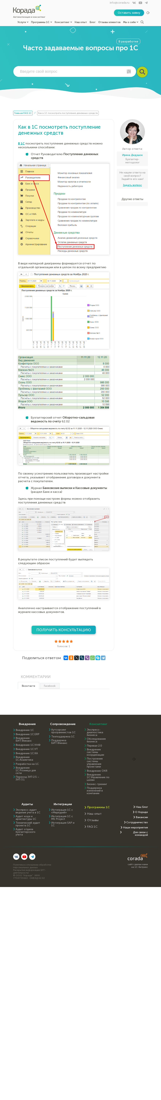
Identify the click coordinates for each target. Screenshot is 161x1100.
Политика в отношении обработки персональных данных (32, 866)
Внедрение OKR (97, 771)
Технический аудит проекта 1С (28, 824)
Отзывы (93, 820)
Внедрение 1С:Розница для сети (26, 771)
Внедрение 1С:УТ (27, 749)
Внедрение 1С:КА (27, 753)
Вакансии (142, 817)
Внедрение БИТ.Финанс (24, 739)
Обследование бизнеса (96, 740)
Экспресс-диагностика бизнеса (95, 732)
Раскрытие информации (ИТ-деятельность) (29, 871)
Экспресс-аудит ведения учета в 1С (28, 811)
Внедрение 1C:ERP (27, 734)
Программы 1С (41, 22)
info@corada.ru (119, 2)
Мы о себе (130, 22)
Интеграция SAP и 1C (62, 824)
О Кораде (141, 812)
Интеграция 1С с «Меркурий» (62, 811)
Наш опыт (81, 22)
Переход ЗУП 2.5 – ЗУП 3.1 (27, 778)
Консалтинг (63, 22)
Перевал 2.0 (94, 745)
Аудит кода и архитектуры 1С (26, 817)
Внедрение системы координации (95, 752)
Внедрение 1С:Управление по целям (98, 777)
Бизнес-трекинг (97, 784)
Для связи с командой (140, 833)
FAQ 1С (92, 826)
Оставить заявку (129, 12)
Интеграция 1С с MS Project (62, 817)
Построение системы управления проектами (95, 762)
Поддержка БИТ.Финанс (59, 741)
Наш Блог (142, 807)
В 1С (21, 143)
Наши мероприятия (135, 827)
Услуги (23, 22)
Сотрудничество (137, 822)
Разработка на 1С (27, 764)
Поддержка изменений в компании (95, 791)
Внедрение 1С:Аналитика (24, 758)
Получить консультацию (63, 630)
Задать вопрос (132, 185)
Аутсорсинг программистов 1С (63, 731)
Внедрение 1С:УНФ (28, 745)
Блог (93, 22)
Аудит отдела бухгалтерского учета (25, 832)
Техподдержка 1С (63, 736)
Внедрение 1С (25, 730)
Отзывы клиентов (109, 22)
